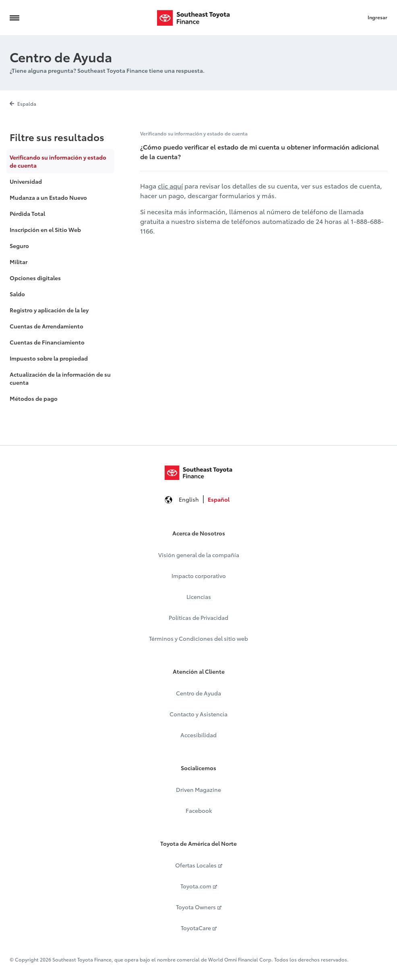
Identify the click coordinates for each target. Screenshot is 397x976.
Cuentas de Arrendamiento (46, 326)
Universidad (26, 181)
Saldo (17, 294)
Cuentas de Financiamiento (47, 342)
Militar (18, 262)
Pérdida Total (27, 213)
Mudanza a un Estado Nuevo (48, 197)
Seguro (19, 246)
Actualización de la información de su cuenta (60, 378)
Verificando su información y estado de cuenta (58, 161)
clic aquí (170, 185)
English (189, 499)
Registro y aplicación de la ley (49, 310)
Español (219, 499)
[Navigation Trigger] (14, 17)
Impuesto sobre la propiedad (49, 358)
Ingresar (377, 17)
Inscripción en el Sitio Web (45, 230)
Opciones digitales (35, 278)
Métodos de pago (34, 398)
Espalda (23, 103)
